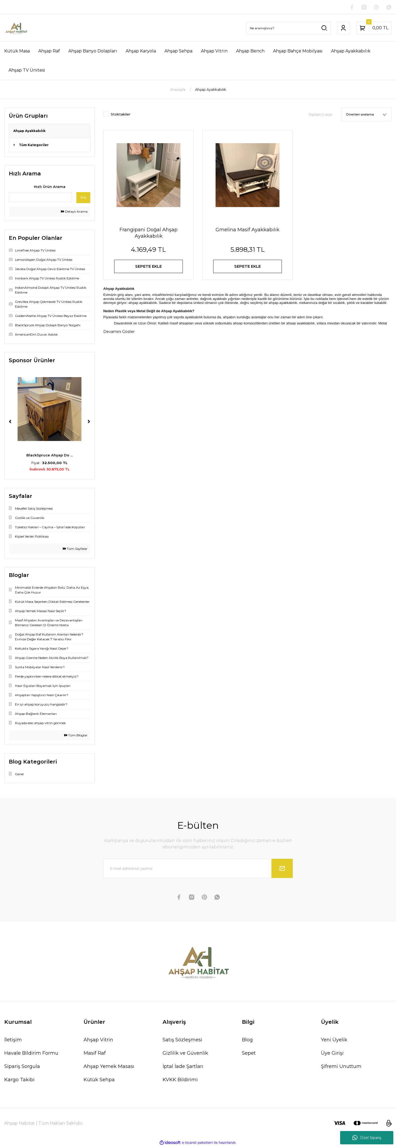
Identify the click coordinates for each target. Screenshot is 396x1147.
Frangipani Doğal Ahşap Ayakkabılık (148, 233)
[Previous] (10, 422)
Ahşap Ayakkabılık (210, 90)
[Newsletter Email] (198, 868)
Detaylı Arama (74, 212)
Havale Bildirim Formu (31, 1054)
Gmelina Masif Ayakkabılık (247, 230)
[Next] (89, 422)
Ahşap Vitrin (98, 1040)
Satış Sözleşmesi (182, 1040)
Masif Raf (95, 1054)
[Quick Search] (40, 198)
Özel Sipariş (366, 1138)
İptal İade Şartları (183, 1067)
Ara (83, 198)
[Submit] (282, 868)
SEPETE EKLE (148, 267)
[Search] (288, 28)
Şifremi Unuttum (341, 1067)
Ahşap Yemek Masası (109, 1067)
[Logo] (16, 28)
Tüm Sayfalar (75, 549)
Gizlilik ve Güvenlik (185, 1054)
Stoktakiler (120, 115)
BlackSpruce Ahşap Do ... (49, 455)
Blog (247, 1040)
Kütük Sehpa (99, 1080)
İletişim (13, 1040)
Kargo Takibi (19, 1080)
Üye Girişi (332, 1054)
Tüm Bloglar (76, 736)
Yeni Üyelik (334, 1040)
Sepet (249, 1054)
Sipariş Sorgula (22, 1067)
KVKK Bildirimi (180, 1080)
